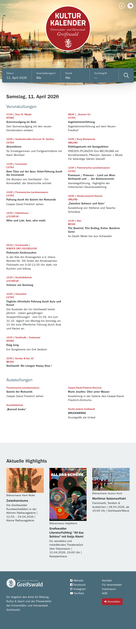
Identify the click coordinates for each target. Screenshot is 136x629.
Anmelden (112, 601)
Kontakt (107, 580)
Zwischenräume (17, 500)
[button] (130, 6)
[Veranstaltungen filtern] (126, 75)
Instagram (78, 589)
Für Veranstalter (112, 584)
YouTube (77, 593)
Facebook (78, 584)
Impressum (109, 589)
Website (76, 580)
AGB (104, 593)
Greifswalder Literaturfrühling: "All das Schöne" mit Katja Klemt (66, 532)
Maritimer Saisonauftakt (109, 498)
